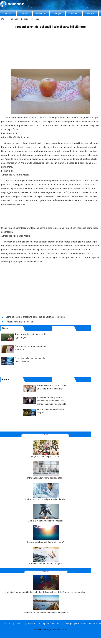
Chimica (24, 13)
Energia (57, 13)
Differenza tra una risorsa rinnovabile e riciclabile (45, 604)
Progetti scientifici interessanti (20, 322)
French (7, 623)
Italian (19, 623)
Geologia (68, 623)
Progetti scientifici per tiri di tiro (45, 449)
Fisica (36, 19)
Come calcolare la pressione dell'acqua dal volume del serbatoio (36, 317)
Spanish (31, 623)
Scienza (25, 19)
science (14, 19)
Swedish (56, 623)
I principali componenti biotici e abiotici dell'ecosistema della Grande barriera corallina (45, 584)
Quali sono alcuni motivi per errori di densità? (45, 492)
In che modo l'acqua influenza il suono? (45, 534)
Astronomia (41, 13)
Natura (74, 13)
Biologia (90, 13)
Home (8, 13)
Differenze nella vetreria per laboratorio (45, 470)
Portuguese (44, 623)
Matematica (80, 623)
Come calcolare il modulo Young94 (45, 556)
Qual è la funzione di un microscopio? (45, 513)
